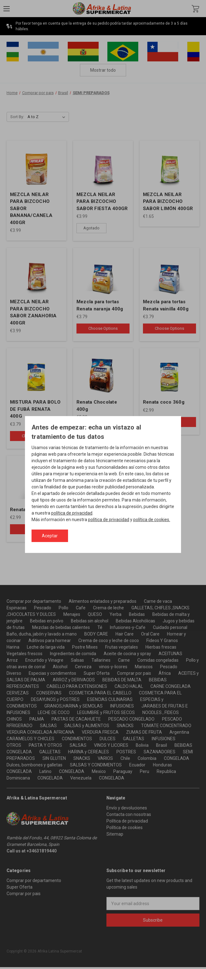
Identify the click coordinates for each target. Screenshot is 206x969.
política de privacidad (71, 513)
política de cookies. (151, 519)
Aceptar (50, 535)
